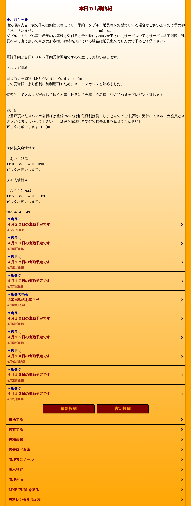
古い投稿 (123, 408)
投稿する (16, 419)
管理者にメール (21, 459)
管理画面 (16, 480)
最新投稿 (69, 408)
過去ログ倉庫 (19, 449)
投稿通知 (16, 439)
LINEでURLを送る (24, 490)
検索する (16, 429)
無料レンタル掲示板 (25, 500)
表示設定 (16, 469)
